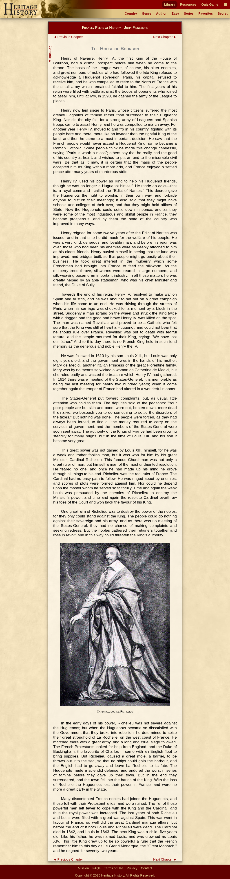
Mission (83, 868)
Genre (146, 13)
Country (131, 13)
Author (161, 13)
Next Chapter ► (165, 37)
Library (169, 4)
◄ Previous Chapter (68, 37)
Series (189, 13)
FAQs (97, 868)
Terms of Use (113, 868)
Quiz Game (209, 4)
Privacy (132, 868)
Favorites (206, 13)
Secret (223, 13)
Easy (175, 13)
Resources (188, 4)
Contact (146, 868)
